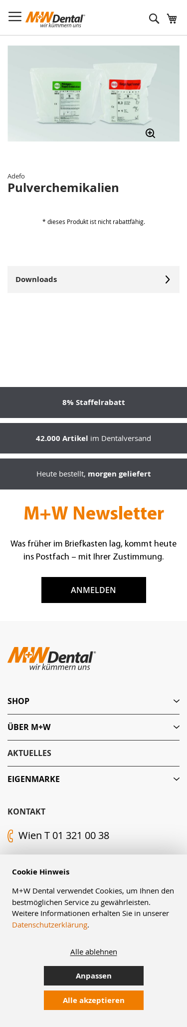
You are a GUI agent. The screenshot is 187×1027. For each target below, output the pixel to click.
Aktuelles (29, 753)
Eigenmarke (33, 779)
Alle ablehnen (93, 951)
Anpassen (94, 975)
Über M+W (28, 727)
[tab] (93, 701)
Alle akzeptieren (94, 1000)
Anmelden (93, 590)
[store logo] (55, 19)
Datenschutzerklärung (49, 925)
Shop (18, 701)
